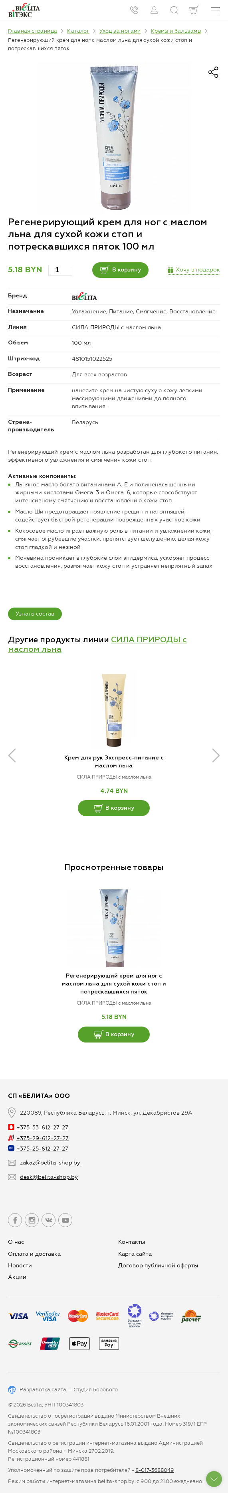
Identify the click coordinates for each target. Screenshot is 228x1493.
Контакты (131, 1242)
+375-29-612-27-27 (38, 1138)
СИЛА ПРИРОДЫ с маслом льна (116, 327)
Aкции (17, 1277)
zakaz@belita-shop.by (50, 1162)
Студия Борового (95, 1390)
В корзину (120, 270)
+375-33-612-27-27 (38, 1127)
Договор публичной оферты (158, 1265)
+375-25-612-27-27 (38, 1148)
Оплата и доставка (34, 1254)
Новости (20, 1265)
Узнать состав (35, 613)
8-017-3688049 (154, 1470)
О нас (16, 1242)
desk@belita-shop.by (49, 1177)
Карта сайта (135, 1254)
